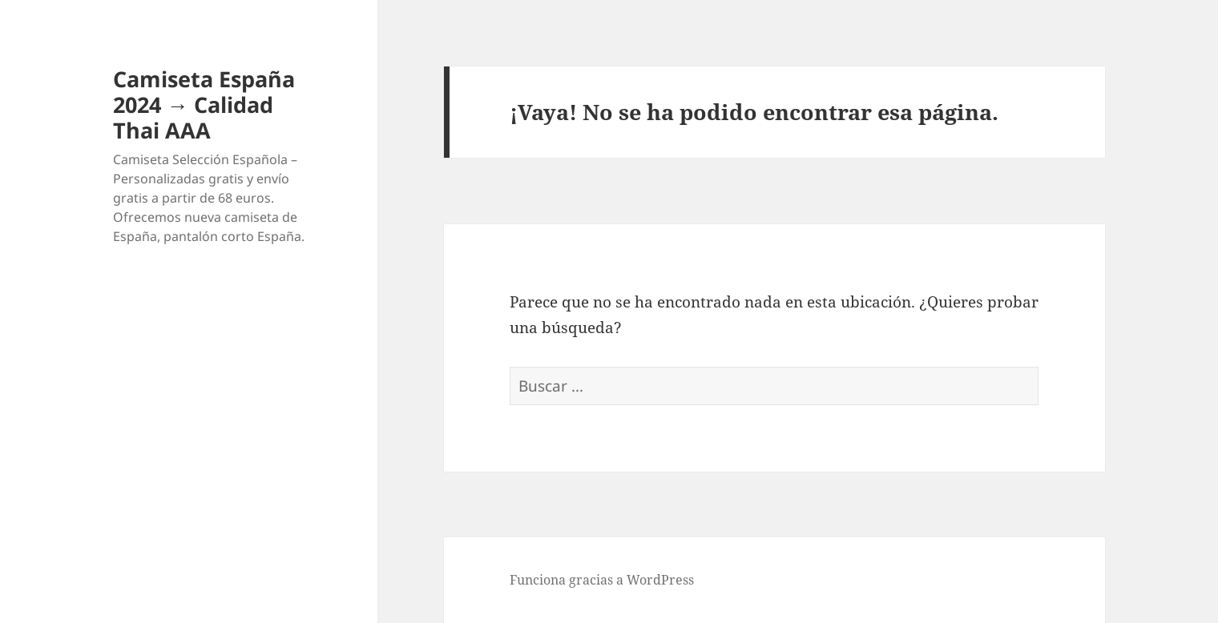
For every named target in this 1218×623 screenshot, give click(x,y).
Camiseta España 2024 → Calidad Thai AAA (204, 104)
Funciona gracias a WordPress (602, 580)
